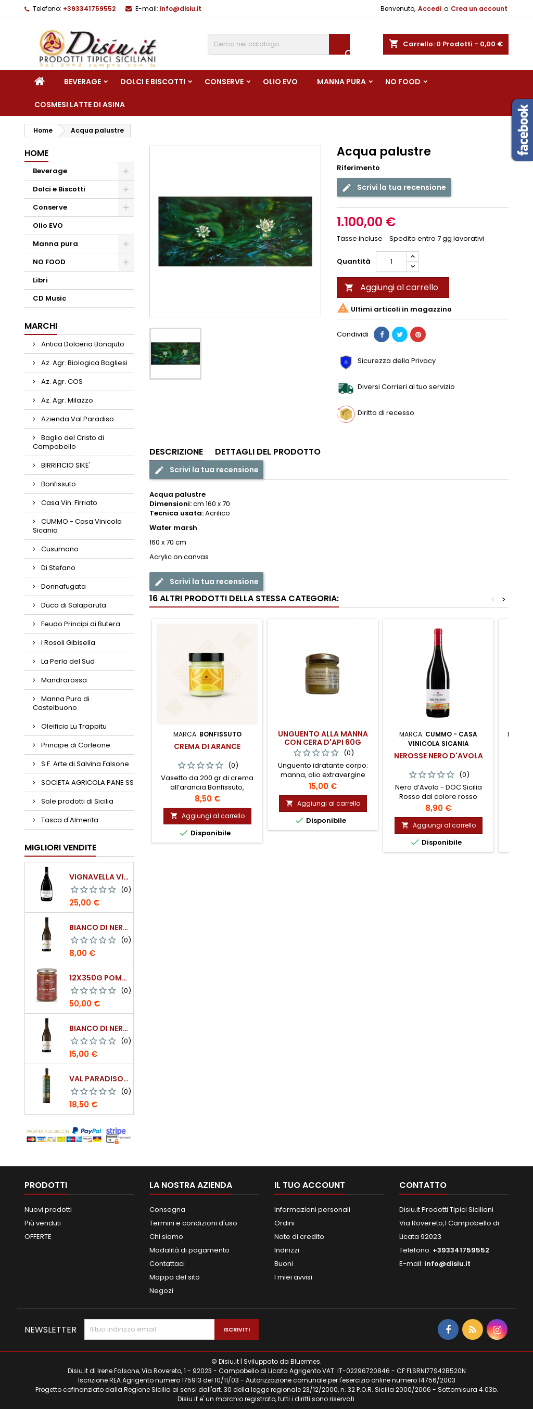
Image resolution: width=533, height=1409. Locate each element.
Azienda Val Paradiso (77, 419)
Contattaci (167, 1264)
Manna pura (341, 81)
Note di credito (299, 1237)
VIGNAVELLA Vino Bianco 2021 (99, 877)
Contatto (423, 1185)
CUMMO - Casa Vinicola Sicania (77, 525)
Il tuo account (309, 1185)
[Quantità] (391, 261)
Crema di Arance (207, 746)
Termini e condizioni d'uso (193, 1223)
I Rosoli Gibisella (67, 643)
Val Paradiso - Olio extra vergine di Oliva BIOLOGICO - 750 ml (99, 1079)
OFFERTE (38, 1237)
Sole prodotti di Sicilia (76, 801)
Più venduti (42, 1223)
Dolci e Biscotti (152, 81)
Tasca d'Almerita (69, 820)
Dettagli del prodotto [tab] (268, 452)
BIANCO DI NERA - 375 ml (99, 927)
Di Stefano (57, 568)
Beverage (82, 81)
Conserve (224, 81)
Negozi (161, 1291)
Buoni (283, 1264)
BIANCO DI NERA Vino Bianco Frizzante (99, 1028)
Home (36, 153)
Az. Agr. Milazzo (66, 400)
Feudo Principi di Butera (80, 624)
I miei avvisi (293, 1277)
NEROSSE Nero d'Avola (438, 756)
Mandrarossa (63, 680)
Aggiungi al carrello (391, 287)
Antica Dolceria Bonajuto (82, 344)
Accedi (429, 8)
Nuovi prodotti (48, 1209)
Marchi (40, 326)
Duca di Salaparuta (73, 605)
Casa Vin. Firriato (68, 503)
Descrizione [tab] (176, 452)
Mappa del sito (174, 1277)
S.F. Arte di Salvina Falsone (84, 764)
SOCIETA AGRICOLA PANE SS (87, 782)
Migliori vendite (60, 848)
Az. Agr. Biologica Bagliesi (84, 363)
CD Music (49, 298)
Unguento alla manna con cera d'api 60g (323, 738)
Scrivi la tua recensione (393, 187)
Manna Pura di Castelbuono (61, 703)
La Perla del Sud (67, 661)
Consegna (167, 1209)
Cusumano (59, 549)
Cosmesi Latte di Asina (79, 104)
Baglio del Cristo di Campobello (68, 442)
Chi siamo (166, 1237)
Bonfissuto (58, 484)
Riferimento (358, 168)
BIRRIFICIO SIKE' (65, 465)
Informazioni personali (312, 1209)
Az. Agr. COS (61, 381)
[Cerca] (279, 44)
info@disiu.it (180, 8)
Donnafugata (63, 586)
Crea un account (479, 8)
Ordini (284, 1223)
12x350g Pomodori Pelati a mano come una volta (99, 978)
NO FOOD (403, 81)
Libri (40, 280)
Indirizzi (286, 1250)
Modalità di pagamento (189, 1250)
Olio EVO (280, 81)
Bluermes (305, 1361)
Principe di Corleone (75, 745)
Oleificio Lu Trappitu (73, 726)
